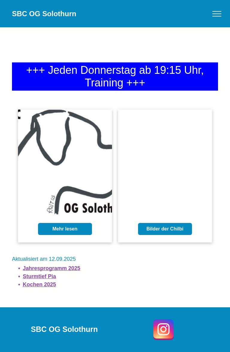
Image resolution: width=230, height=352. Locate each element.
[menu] (217, 14)
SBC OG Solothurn (44, 14)
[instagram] (163, 330)
